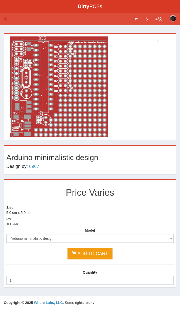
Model (90, 230)
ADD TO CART (90, 253)
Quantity (90, 272)
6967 (34, 166)
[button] (5, 19)
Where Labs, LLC (48, 303)
